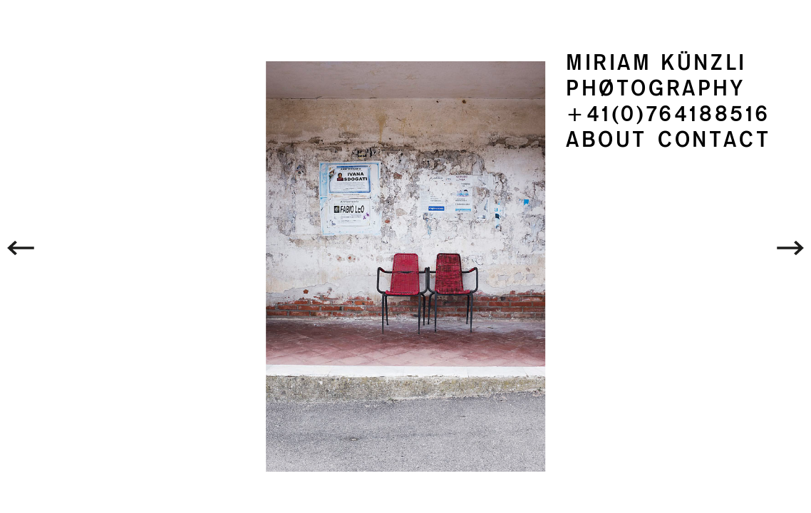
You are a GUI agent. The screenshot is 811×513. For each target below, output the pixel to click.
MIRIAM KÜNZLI (656, 62)
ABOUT (606, 139)
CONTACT (714, 139)
